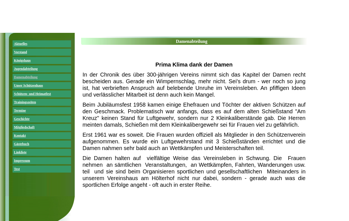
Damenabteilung (26, 77)
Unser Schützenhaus (28, 85)
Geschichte (22, 119)
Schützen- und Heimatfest (32, 94)
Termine (20, 110)
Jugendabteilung (26, 69)
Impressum (22, 161)
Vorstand (20, 52)
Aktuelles (20, 44)
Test (17, 169)
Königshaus (22, 60)
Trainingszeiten (25, 102)
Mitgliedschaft (24, 127)
